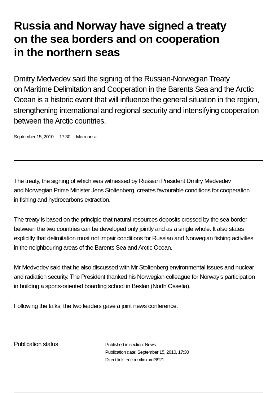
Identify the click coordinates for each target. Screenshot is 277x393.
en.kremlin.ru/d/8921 (145, 359)
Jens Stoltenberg (112, 190)
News (150, 344)
